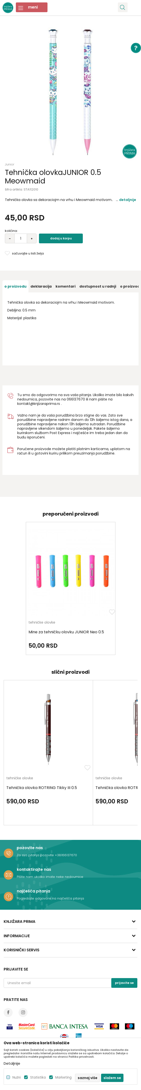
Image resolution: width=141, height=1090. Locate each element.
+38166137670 (66, 855)
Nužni (16, 1077)
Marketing (63, 1077)
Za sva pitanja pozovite (36, 855)
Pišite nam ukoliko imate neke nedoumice (50, 876)
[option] (70, 92)
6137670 (78, 399)
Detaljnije (127, 199)
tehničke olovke (41, 623)
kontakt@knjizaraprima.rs (38, 403)
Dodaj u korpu (61, 238)
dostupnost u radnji (97, 286)
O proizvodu (15, 286)
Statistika (38, 1077)
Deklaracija (41, 286)
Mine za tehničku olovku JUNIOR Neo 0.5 (66, 632)
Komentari (65, 286)
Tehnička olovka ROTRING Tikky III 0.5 (41, 787)
